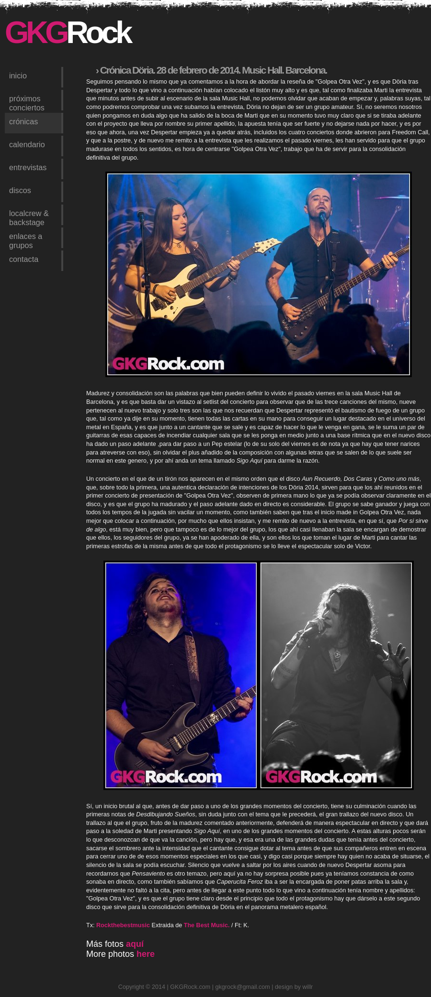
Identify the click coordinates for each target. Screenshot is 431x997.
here (145, 954)
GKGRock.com (190, 987)
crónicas (23, 121)
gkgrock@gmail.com (243, 987)
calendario (27, 144)
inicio (18, 75)
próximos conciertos (27, 102)
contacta (23, 259)
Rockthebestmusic (123, 925)
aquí (135, 944)
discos (20, 190)
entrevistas (27, 167)
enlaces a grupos (25, 240)
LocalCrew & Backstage (29, 217)
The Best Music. (207, 925)
